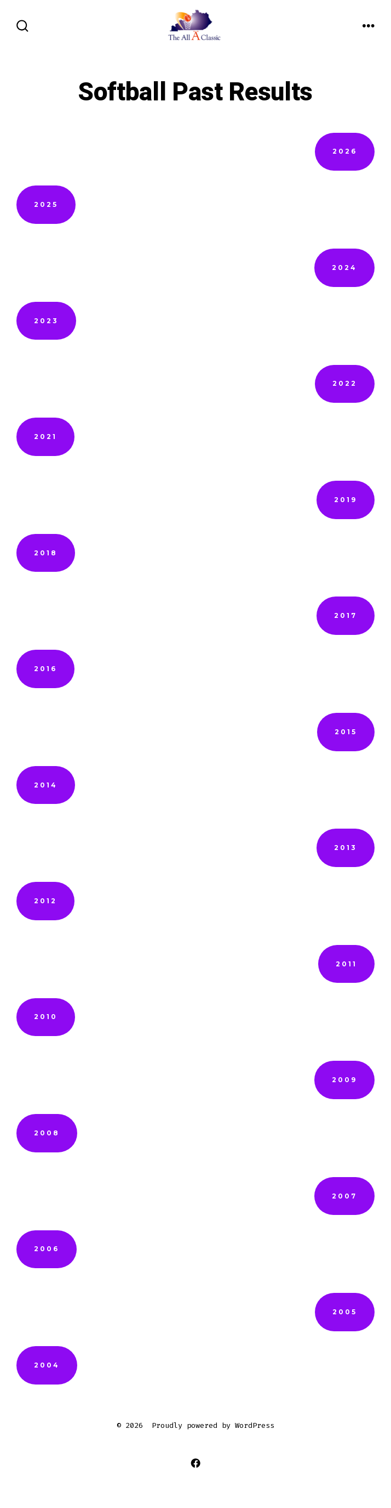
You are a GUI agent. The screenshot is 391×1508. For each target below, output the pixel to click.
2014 (46, 785)
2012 (45, 901)
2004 (47, 1365)
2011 (346, 964)
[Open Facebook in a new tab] (196, 1462)
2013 (345, 847)
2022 (344, 383)
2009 (344, 1080)
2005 (344, 1312)
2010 (46, 1016)
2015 (346, 732)
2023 (46, 321)
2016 (45, 669)
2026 (344, 151)
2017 (345, 615)
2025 (46, 204)
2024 (344, 267)
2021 (45, 436)
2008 (47, 1133)
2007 (344, 1196)
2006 (46, 1249)
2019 (345, 500)
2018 (46, 553)
